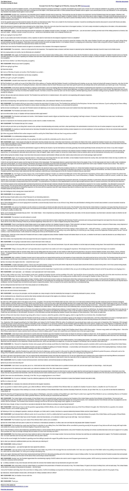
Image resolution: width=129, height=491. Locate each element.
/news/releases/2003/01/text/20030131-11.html (14, 486)
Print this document (122, 1)
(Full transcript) (85, 6)
